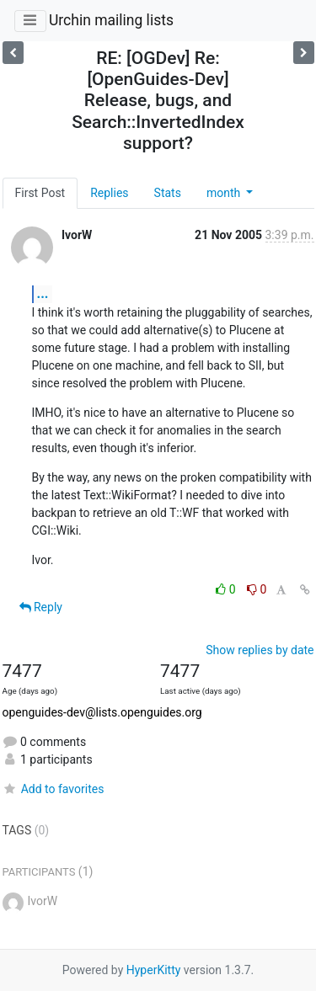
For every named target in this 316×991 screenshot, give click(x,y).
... (43, 293)
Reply (40, 607)
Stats (167, 193)
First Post (40, 193)
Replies (109, 193)
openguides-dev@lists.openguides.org (102, 712)
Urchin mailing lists (111, 20)
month (225, 193)
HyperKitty (153, 970)
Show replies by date (259, 650)
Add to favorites (53, 789)
